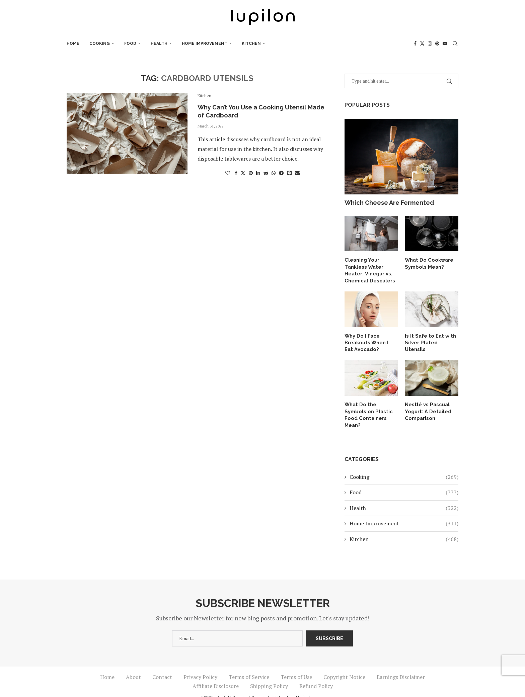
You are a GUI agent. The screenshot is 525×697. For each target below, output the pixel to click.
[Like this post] (227, 173)
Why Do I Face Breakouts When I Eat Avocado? (370, 341)
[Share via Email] (297, 173)
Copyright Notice (344, 667)
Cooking (99, 43)
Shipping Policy (269, 676)
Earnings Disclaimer (401, 667)
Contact (162, 667)
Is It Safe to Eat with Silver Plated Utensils (431, 338)
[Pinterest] (437, 43)
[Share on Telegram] (281, 173)
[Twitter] (422, 43)
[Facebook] (415, 43)
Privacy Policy (200, 667)
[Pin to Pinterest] (251, 173)
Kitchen (251, 43)
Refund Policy (316, 676)
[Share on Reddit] (266, 173)
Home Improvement (204, 43)
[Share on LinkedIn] (258, 173)
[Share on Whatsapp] (274, 173)
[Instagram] (430, 43)
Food (130, 43)
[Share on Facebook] (236, 173)
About (133, 667)
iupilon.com (313, 687)
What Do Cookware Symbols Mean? (428, 263)
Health (159, 43)
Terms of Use (296, 667)
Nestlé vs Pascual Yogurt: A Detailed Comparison (427, 409)
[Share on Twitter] (243, 173)
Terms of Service (249, 667)
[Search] (455, 43)
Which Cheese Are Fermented (389, 202)
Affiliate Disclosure (216, 676)
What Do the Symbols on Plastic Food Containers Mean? (370, 409)
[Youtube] (445, 43)
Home (73, 43)
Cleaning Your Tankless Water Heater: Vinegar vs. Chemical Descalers (369, 269)
